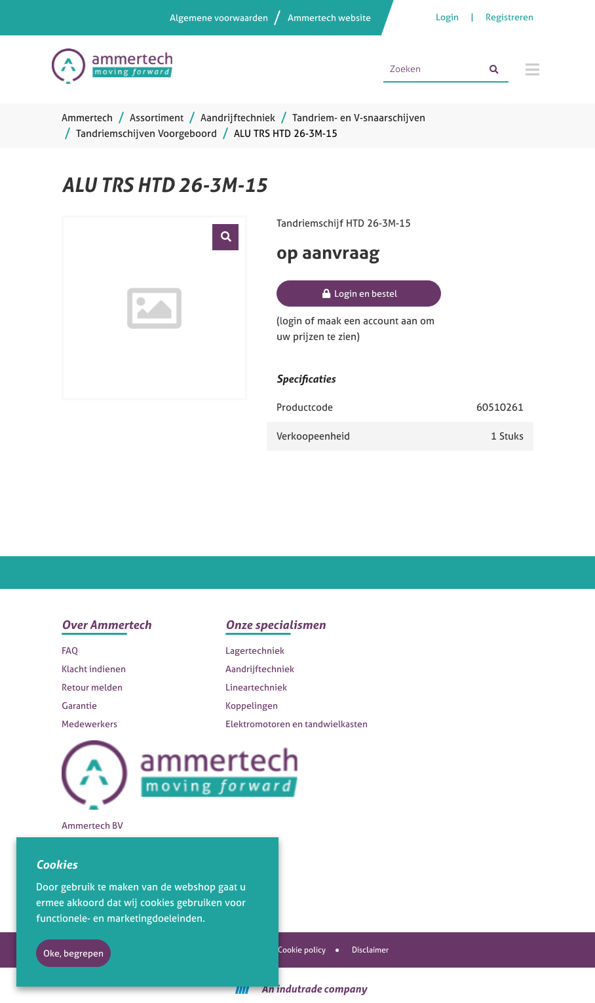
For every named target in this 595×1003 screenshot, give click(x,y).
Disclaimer (370, 950)
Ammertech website (329, 17)
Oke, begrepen (73, 953)
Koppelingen (251, 705)
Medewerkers (89, 723)
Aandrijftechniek (259, 668)
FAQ (70, 650)
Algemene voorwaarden (219, 17)
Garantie (79, 705)
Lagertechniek (254, 650)
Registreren (509, 16)
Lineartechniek (256, 687)
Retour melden (92, 687)
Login (448, 16)
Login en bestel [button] (358, 293)
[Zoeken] (494, 69)
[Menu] (532, 69)
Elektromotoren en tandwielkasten (296, 723)
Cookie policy (302, 950)
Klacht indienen (94, 668)
